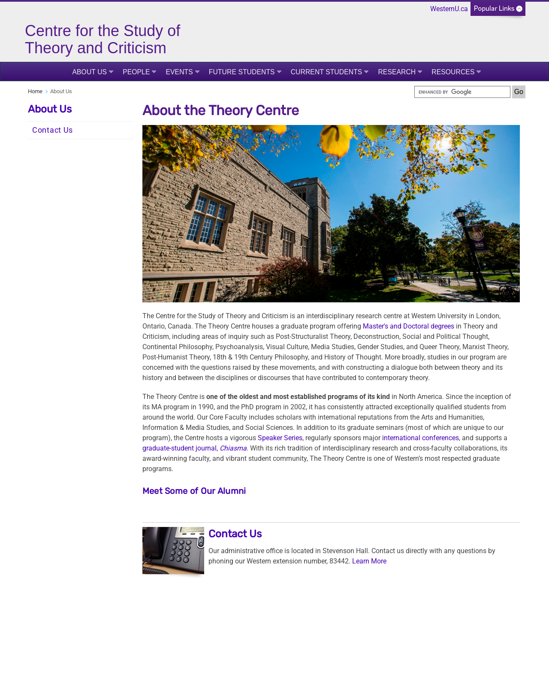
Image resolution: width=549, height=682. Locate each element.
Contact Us (52, 130)
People (136, 72)
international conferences (420, 438)
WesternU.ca (449, 9)
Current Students (326, 72)
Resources (452, 72)
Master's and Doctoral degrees (408, 326)
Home (35, 91)
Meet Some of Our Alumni (194, 491)
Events (179, 72)
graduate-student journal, (194, 448)
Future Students (242, 72)
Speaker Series (280, 438)
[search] (462, 92)
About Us (89, 72)
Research (397, 72)
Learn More (369, 561)
